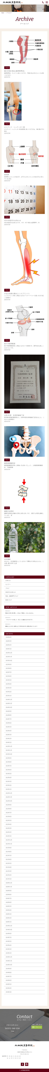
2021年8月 (8, 852)
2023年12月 (9, 747)
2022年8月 (8, 810)
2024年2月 (8, 739)
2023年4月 (8, 778)
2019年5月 (8, 942)
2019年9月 (8, 934)
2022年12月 (9, 794)
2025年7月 (8, 673)
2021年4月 (8, 868)
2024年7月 (8, 720)
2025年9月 (8, 665)
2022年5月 (8, 821)
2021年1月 (8, 880)
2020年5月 (8, 907)
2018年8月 (8, 973)
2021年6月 (8, 860)
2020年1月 (8, 923)
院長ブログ (9, 601)
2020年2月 (8, 919)
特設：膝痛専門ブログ (12, 597)
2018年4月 (8, 989)
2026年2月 (8, 646)
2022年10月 (9, 802)
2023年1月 (8, 790)
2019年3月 (8, 950)
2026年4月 (8, 638)
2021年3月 (8, 872)
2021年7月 (8, 856)
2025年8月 (8, 669)
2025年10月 (9, 661)
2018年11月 (9, 962)
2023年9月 (8, 759)
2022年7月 (8, 813)
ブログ (7, 589)
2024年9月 (8, 712)
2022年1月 (8, 837)
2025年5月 (8, 681)
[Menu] (47, 2)
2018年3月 (8, 993)
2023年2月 (8, 786)
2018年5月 (8, 985)
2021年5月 (8, 864)
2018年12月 (9, 958)
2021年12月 (9, 841)
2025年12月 (9, 654)
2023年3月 (8, 782)
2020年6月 (8, 903)
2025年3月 (8, 689)
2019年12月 (9, 927)
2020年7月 (8, 899)
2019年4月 (8, 946)
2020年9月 (8, 891)
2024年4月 (8, 732)
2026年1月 (8, 650)
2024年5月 (8, 728)
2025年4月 (8, 685)
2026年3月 (8, 642)
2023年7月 (8, 767)
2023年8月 (8, 763)
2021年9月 (8, 849)
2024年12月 (9, 700)
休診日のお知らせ (11, 593)
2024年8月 (8, 716)
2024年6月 (8, 724)
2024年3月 (8, 735)
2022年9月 (8, 806)
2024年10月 (9, 708)
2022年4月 (8, 825)
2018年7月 (8, 977)
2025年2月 (8, 693)
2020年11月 (9, 888)
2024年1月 (8, 743)
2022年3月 (8, 829)
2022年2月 (8, 833)
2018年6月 (8, 981)
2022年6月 (8, 817)
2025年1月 (8, 696)
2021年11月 (9, 845)
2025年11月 (9, 657)
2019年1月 (8, 954)
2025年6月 (8, 677)
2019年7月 (8, 938)
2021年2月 (8, 876)
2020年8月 (8, 895)
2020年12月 (9, 884)
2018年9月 (8, 969)
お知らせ (8, 581)
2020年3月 (8, 915)
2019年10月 (9, 930)
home (3, 12)
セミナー (8, 585)
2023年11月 (9, 751)
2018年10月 (9, 966)
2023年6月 (8, 771)
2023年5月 (8, 774)
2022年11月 (9, 798)
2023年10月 (9, 755)
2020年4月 (8, 911)
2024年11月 (9, 704)
